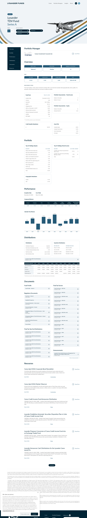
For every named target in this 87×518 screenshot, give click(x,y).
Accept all (34, 514)
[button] (79, 3)
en (76, 3)
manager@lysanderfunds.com (8, 510)
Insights (66, 3)
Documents (12, 64)
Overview (11, 49)
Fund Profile (22, 30)
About (71, 3)
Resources (11, 68)
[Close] (38, 492)
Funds (50, 3)
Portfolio (11, 53)
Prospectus (22, 33)
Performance (12, 56)
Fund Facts (36, 30)
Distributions (12, 60)
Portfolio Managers (58, 3)
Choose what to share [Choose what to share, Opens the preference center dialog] (25, 514)
